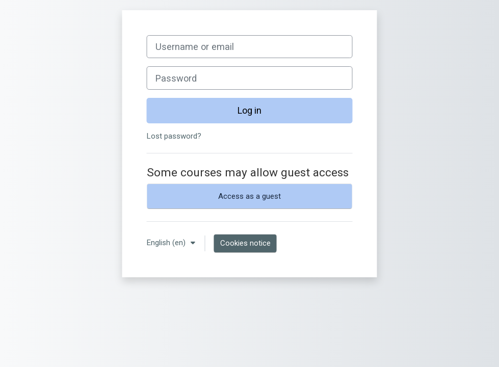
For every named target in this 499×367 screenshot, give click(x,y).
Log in (249, 110)
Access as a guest (249, 196)
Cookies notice (245, 243)
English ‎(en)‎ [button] (167, 242)
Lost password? (174, 136)
